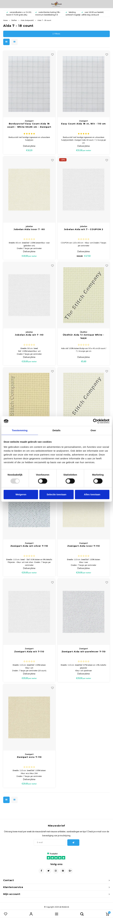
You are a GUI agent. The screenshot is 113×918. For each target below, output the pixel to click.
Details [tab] (57, 430)
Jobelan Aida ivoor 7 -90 (29, 229)
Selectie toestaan (56, 494)
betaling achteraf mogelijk (73, 13)
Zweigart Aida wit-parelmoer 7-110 (84, 651)
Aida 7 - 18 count (44, 20)
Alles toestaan (92, 494)
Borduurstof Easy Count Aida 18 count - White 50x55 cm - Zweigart (29, 125)
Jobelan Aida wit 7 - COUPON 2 (83, 229)
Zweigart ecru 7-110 (29, 757)
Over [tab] (93, 430)
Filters (56, 34)
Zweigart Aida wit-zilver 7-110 (29, 546)
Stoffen (14, 20)
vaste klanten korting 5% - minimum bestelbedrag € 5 (48, 13)
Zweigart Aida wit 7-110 (29, 651)
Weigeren (21, 494)
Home (5, 20)
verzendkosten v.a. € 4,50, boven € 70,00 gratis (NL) (19, 13)
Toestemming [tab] (20, 430)
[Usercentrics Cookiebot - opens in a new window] (95, 421)
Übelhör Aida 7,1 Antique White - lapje (83, 336)
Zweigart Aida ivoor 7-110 (83, 546)
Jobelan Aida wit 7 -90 (29, 334)
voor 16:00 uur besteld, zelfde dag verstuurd (92, 13)
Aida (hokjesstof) (27, 20)
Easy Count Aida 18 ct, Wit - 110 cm (83, 123)
